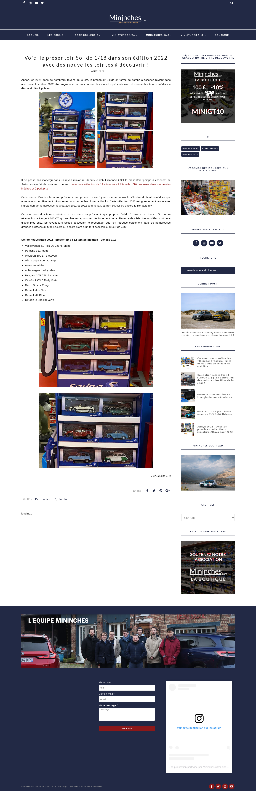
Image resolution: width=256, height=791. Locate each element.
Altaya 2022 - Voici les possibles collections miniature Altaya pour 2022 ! (215, 429)
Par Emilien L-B (45, 499)
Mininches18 (190, 154)
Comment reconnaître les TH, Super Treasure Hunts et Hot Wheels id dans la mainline (214, 362)
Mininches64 (190, 148)
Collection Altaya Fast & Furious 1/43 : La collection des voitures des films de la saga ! (215, 379)
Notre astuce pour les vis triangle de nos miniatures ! (215, 396)
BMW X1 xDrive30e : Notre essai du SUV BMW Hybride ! (215, 412)
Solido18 (63, 499)
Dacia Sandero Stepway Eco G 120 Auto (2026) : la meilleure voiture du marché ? (208, 334)
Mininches (28, 786)
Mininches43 (210, 148)
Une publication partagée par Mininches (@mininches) (200, 767)
